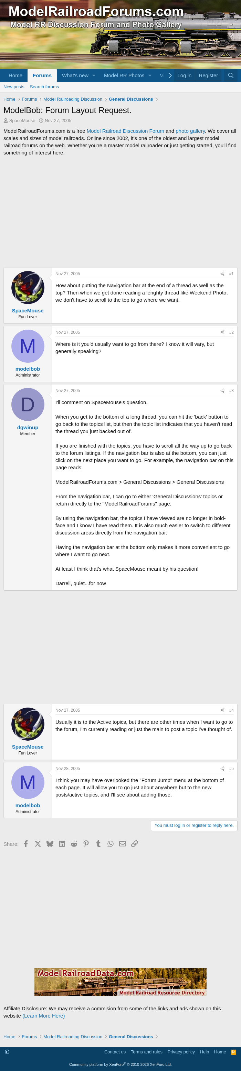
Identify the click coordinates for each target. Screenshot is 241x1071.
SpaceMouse (22, 120)
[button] (94, 75)
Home (15, 75)
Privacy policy (181, 1051)
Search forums (44, 86)
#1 (231, 273)
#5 (231, 768)
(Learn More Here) (43, 1016)
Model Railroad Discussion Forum (125, 131)
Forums (42, 75)
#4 (231, 710)
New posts (13, 86)
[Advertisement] (120, 211)
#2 (231, 332)
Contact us (115, 1051)
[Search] (231, 75)
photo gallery (190, 131)
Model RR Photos (124, 75)
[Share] (222, 274)
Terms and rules (147, 1051)
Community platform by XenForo (120, 1064)
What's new (75, 75)
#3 (231, 390)
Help (204, 1051)
